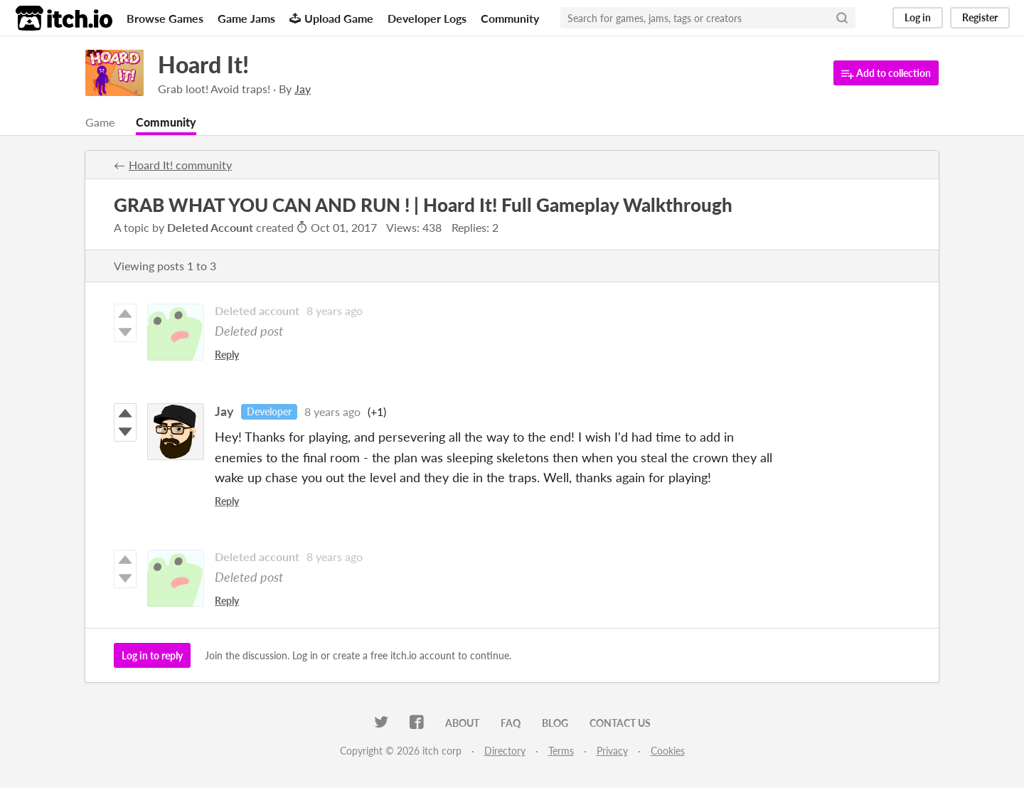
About (462, 723)
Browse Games (165, 18)
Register (980, 17)
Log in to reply (152, 655)
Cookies (668, 751)
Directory (505, 751)
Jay (224, 411)
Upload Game (331, 18)
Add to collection (886, 73)
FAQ (511, 723)
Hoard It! (203, 64)
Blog (555, 723)
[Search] (841, 17)
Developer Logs (427, 18)
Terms (561, 751)
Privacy (612, 751)
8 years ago (334, 310)
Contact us (620, 723)
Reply (227, 354)
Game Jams (246, 18)
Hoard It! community (180, 164)
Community (510, 18)
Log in (918, 17)
